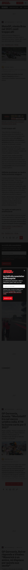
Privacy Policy (12, 291)
